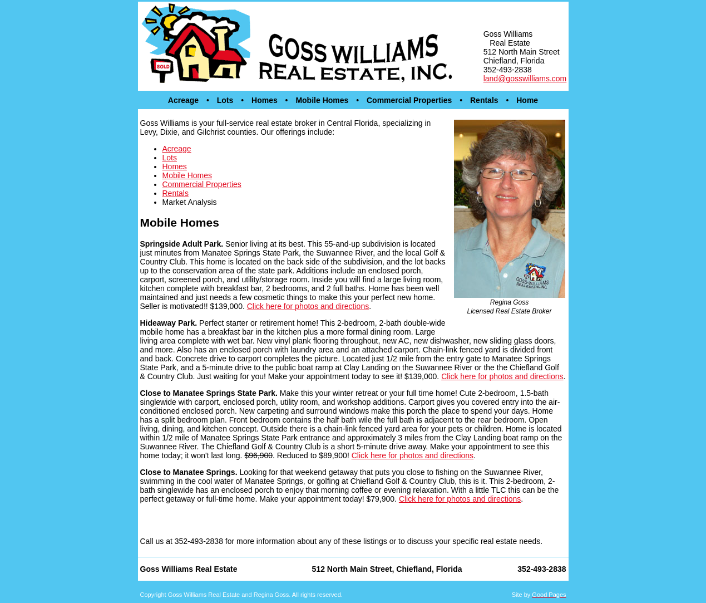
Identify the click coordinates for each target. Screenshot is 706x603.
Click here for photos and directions (308, 306)
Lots (225, 100)
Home (527, 100)
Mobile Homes (321, 100)
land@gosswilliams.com (525, 78)
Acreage (183, 100)
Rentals (484, 100)
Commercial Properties (409, 100)
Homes (264, 100)
